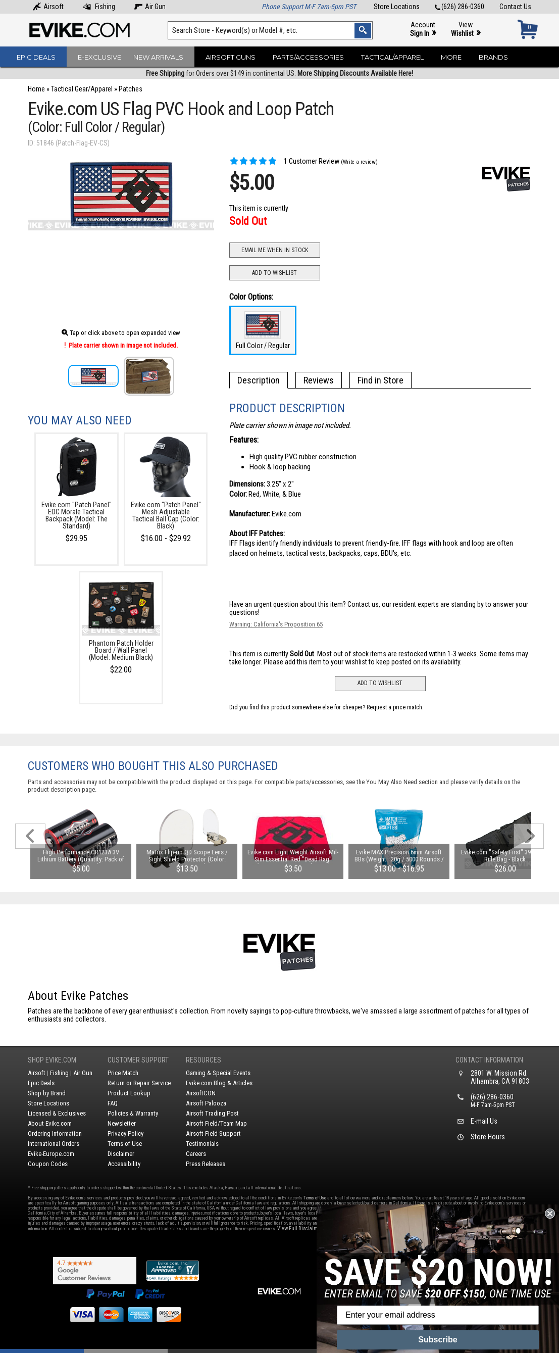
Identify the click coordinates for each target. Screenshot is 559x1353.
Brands (493, 57)
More (451, 57)
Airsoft (48, 7)
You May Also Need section (402, 782)
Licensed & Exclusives (57, 1113)
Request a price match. (395, 707)
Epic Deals (36, 57)
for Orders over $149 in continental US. (279, 73)
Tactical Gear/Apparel (82, 89)
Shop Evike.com (52, 1060)
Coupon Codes (48, 1164)
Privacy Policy (125, 1133)
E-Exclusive (99, 57)
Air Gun (150, 7)
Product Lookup (129, 1093)
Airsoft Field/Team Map (216, 1123)
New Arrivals (158, 57)
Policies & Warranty (133, 1113)
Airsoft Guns (231, 57)
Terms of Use (125, 1143)
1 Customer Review (284, 161)
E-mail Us (484, 1121)
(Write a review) (359, 162)
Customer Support (138, 1060)
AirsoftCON (201, 1093)
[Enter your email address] (438, 1315)
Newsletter (122, 1123)
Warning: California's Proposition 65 (276, 624)
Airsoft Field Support (213, 1133)
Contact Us (515, 7)
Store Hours (488, 1137)
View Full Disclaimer (299, 1228)
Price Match (123, 1073)
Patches (130, 89)
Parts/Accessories (308, 57)
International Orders (53, 1143)
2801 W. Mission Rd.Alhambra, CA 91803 (500, 1077)
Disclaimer (121, 1153)
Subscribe (437, 1339)
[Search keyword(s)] (270, 30)
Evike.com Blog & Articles (219, 1083)
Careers (196, 1153)
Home (36, 89)
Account (423, 29)
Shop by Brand (47, 1093)
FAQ (113, 1103)
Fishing (99, 7)
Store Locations (397, 7)
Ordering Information (55, 1133)
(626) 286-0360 (459, 7)
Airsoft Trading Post (212, 1113)
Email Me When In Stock (274, 250)
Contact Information (489, 1060)
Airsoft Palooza (206, 1103)
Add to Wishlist (274, 272)
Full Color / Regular (263, 330)
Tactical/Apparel (392, 57)
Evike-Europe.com (51, 1153)
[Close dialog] (550, 1214)
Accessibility (124, 1164)
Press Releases (205, 1164)
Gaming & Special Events (218, 1073)
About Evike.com (50, 1123)
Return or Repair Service (139, 1083)
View (465, 29)
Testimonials (202, 1143)
